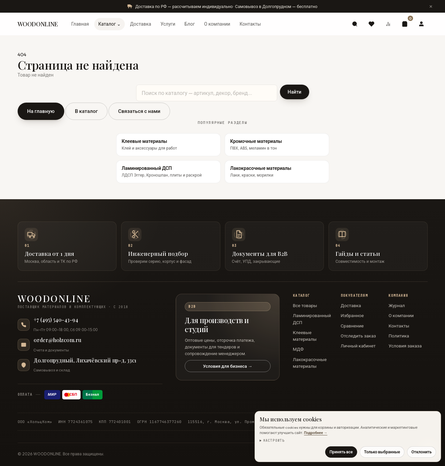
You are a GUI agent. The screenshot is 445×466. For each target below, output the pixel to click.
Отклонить (421, 451)
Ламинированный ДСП (312, 318)
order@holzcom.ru (57, 340)
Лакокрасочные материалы (310, 362)
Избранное (352, 315)
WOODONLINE (38, 24)
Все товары (305, 305)
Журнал (396, 305)
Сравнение (352, 326)
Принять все (341, 451)
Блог (189, 24)
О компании (217, 24)
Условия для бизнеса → (227, 366)
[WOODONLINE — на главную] (90, 301)
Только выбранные (382, 451)
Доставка (140, 24)
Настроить (274, 440)
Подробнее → (315, 432)
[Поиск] (354, 24)
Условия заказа (405, 346)
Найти (294, 92)
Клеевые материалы (305, 335)
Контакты (250, 24)
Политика (398, 336)
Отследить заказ (358, 336)
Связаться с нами (139, 111)
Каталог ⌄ (109, 24)
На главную (41, 111)
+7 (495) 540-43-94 (56, 320)
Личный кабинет (358, 346)
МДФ (298, 349)
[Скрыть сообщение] (431, 6)
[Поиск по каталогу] (207, 93)
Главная (80, 24)
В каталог (86, 111)
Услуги (167, 24)
